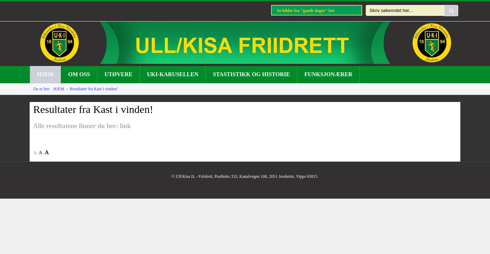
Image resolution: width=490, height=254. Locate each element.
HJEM (45, 74)
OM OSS (79, 74)
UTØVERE (118, 74)
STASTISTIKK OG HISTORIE (251, 74)
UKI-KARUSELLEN (172, 74)
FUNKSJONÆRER (328, 74)
